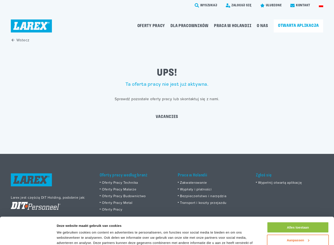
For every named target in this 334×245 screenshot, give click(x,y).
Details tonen (67, 236)
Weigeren (298, 229)
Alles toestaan (298, 204)
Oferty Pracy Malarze (119, 189)
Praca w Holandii (232, 26)
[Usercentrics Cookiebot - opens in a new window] (28, 236)
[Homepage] (31, 25)
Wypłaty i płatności (196, 189)
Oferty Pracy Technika (120, 182)
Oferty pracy (151, 26)
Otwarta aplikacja (298, 26)
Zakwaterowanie (193, 182)
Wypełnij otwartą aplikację (280, 182)
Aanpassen (298, 216)
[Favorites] (271, 5)
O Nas (262, 26)
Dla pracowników (189, 26)
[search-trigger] (206, 5)
